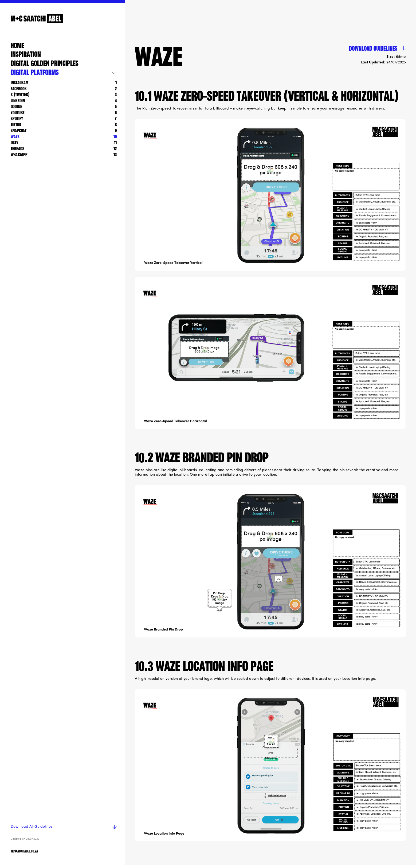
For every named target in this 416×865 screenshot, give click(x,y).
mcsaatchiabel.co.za (24, 852)
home (17, 46)
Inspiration (26, 55)
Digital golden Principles (45, 64)
